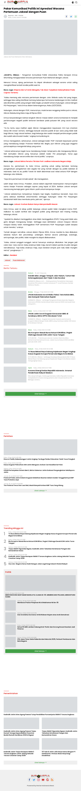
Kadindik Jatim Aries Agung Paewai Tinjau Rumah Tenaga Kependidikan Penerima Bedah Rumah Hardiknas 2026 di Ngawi (20, 733)
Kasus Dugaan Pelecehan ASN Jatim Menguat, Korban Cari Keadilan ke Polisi (33, 465)
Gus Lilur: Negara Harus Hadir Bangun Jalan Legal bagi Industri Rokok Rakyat (38, 564)
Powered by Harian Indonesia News (40, 786)
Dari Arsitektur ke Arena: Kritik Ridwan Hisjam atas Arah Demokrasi (43, 615)
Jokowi (7, 260)
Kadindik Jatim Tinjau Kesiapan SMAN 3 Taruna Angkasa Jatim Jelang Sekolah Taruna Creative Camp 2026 (41, 557)
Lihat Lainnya (40, 491)
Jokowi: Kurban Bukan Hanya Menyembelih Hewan (35, 204)
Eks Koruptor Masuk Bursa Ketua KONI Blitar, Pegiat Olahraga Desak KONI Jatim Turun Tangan (50, 333)
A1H (16, 15)
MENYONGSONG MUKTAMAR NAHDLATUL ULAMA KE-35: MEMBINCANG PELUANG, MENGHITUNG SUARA (40, 596)
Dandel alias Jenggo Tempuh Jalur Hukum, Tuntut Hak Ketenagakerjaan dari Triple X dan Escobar (51, 277)
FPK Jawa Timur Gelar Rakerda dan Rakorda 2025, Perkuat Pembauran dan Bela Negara (46, 640)
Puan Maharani (19, 260)
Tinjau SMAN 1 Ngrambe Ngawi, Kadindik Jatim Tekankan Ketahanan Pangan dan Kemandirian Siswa (39, 550)
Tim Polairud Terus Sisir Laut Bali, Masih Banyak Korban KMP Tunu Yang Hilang (33, 485)
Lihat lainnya (41, 394)
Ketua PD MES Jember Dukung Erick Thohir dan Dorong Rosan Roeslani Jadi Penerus (46, 628)
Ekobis (30, 292)
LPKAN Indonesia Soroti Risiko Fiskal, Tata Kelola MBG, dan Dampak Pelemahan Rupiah (51, 296)
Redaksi (13, 255)
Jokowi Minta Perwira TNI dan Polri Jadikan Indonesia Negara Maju (42, 161)
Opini (30, 368)
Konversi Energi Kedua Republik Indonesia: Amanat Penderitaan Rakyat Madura (50, 371)
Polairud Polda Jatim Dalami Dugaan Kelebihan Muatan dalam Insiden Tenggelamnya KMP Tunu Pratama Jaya (39, 479)
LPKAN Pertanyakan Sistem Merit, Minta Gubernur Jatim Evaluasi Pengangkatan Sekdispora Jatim (39, 471)
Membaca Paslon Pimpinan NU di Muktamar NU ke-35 (37, 602)
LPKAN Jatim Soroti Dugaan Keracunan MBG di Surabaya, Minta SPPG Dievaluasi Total (48, 314)
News (30, 311)
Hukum (30, 273)
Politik (21, 15)
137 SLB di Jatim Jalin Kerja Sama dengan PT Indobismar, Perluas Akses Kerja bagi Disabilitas (59, 754)
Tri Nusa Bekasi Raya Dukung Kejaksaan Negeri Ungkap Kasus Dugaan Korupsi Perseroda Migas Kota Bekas (51, 352)
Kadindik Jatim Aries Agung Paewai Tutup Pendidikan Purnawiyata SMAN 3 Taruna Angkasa (39, 714)
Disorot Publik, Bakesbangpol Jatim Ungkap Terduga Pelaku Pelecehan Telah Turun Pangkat (39, 459)
